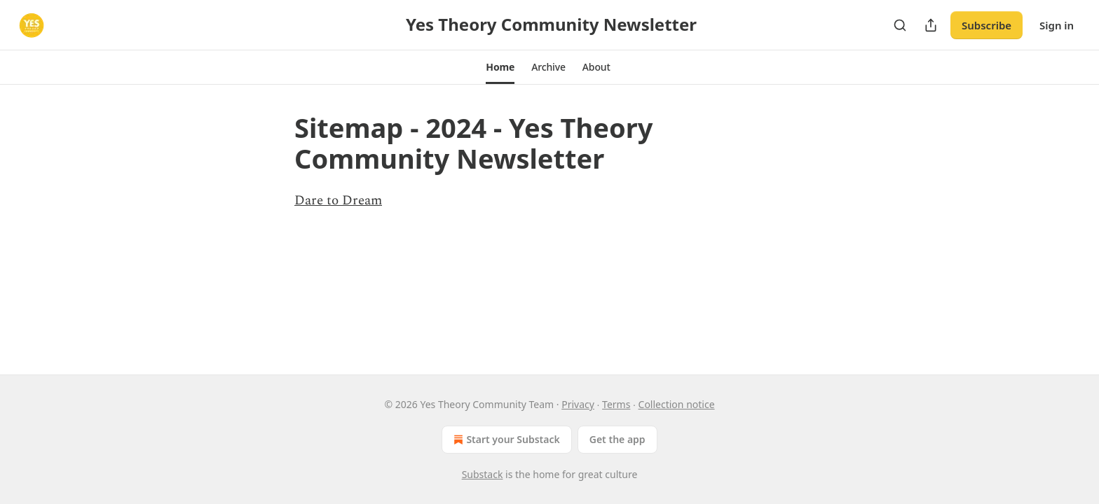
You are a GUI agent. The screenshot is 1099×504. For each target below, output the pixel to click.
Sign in (1056, 25)
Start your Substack (505, 439)
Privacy (577, 404)
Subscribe (986, 25)
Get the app (617, 439)
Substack (482, 474)
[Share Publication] (931, 25)
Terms (616, 404)
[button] (500, 67)
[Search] (900, 25)
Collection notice (677, 404)
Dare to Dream (338, 200)
